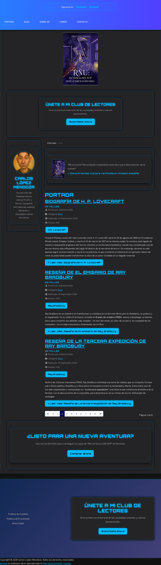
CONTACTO (82, 21)
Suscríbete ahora (80, 121)
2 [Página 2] (62, 413)
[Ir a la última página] (100, 414)
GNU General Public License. (57, 563)
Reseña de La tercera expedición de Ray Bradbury (95, 343)
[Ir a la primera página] (48, 414)
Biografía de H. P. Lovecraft (84, 201)
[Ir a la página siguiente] (95, 414)
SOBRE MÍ (45, 21)
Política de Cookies (18, 514)
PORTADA (9, 21)
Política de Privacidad (18, 518)
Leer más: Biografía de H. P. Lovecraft (74, 262)
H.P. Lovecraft (56, 230)
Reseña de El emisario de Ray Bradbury (85, 275)
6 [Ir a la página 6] (81, 413)
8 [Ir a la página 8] (90, 413)
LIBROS (63, 21)
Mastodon (81, 7)
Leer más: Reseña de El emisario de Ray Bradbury (81, 331)
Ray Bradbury (56, 305)
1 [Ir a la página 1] (57, 413)
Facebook (94, 7)
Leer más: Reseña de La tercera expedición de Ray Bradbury (89, 403)
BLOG (26, 21)
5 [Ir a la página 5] (76, 413)
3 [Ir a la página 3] (66, 413)
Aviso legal (18, 523)
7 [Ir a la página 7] (85, 413)
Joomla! (4, 563)
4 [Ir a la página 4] (71, 413)
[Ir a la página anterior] (53, 414)
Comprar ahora (80, 453)
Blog (60, 214)
